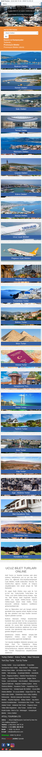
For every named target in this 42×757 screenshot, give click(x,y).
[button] (3, 13)
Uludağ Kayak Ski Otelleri (22, 689)
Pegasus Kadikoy (13, 676)
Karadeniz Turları (20, 686)
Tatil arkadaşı (12, 673)
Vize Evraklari (23, 681)
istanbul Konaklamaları (9, 702)
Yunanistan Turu (7, 689)
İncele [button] (21, 19)
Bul (6, 36)
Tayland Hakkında (8, 684)
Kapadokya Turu (32, 686)
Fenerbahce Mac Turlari (26, 702)
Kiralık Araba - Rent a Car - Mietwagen (15, 710)
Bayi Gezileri (23, 668)
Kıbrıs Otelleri (12, 713)
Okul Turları (22, 708)
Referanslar (6, 697)
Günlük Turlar (31, 708)
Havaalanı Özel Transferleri (17, 678)
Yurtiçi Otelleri (8, 657)
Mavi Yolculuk (33, 657)
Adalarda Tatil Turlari (19, 705)
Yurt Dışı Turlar (8, 660)
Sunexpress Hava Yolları (10, 668)
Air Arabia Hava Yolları (24, 670)
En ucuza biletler (19, 692)
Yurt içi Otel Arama (10, 30)
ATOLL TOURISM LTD (11, 716)
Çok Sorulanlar (12, 681)
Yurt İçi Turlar (21, 660)
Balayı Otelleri (26, 700)
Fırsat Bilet (30, 665)
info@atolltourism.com (15, 732)
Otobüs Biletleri (7, 692)
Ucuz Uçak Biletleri (19, 665)
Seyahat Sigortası (14, 700)
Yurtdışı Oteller (7, 665)
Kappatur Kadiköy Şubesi (23, 684)
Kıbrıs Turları (21, 657)
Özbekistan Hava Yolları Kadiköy (26, 694)
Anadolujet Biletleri (24, 673)
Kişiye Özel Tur (31, 692)
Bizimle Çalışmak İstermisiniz (20, 697)
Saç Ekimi (35, 700)
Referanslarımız (34, 681)
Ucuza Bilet (36, 689)
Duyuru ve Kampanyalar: (14, 40)
